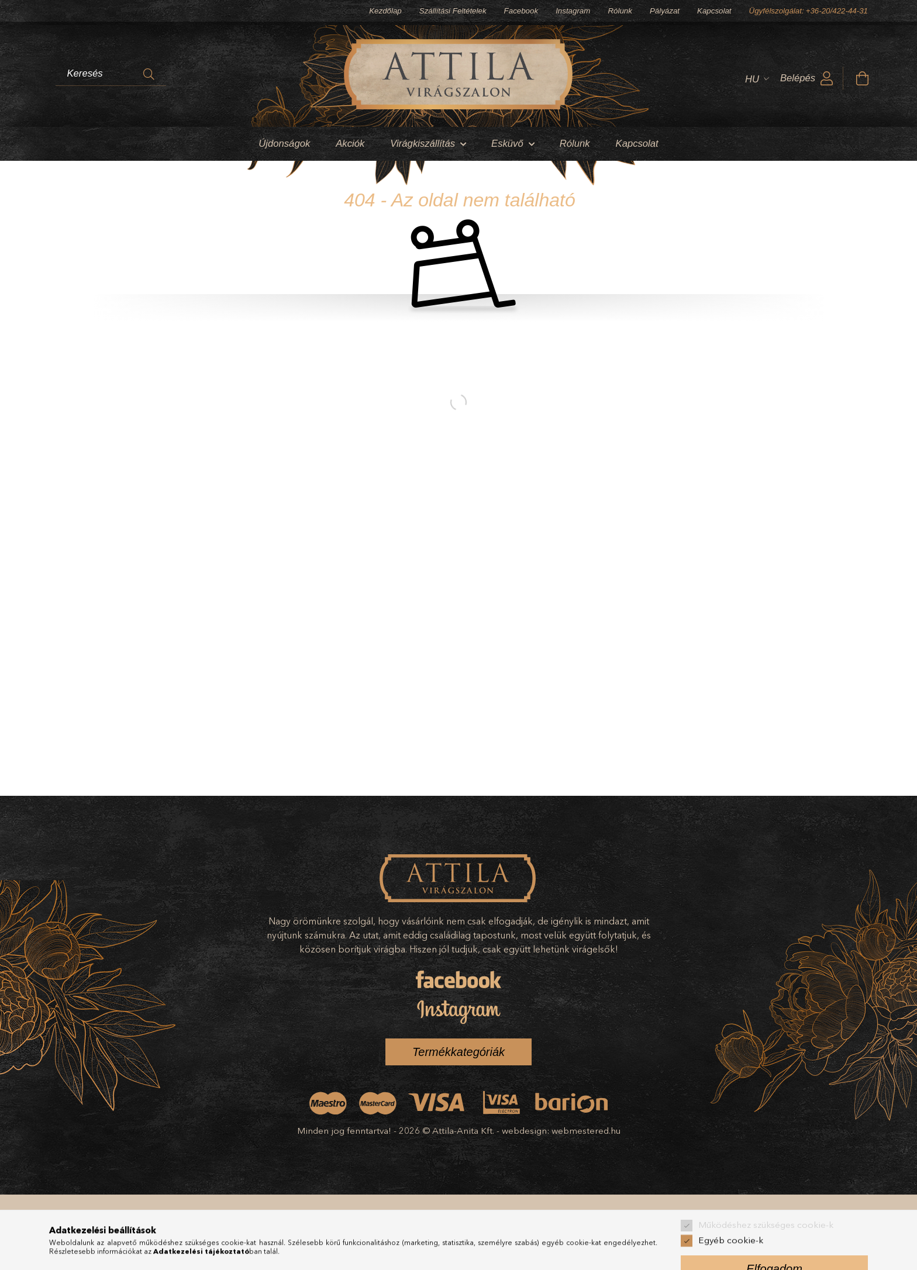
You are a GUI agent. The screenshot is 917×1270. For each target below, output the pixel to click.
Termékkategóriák (458, 1051)
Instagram (573, 10)
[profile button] (827, 79)
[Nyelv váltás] (753, 79)
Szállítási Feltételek (453, 10)
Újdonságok (284, 143)
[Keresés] (148, 74)
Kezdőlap (385, 10)
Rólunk (620, 10)
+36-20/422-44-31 (837, 10)
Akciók (350, 143)
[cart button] (862, 79)
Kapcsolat (714, 10)
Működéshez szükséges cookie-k (765, 1260)
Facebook (521, 10)
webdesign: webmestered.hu (561, 1130)
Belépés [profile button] (797, 78)
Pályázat (665, 10)
